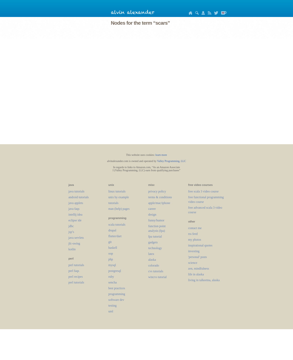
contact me (195, 228)
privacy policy (157, 191)
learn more (161, 154)
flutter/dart (114, 236)
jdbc (71, 226)
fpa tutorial (155, 236)
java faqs (73, 208)
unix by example (118, 197)
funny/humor (156, 220)
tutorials (113, 203)
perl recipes (75, 276)
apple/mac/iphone (159, 203)
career (152, 208)
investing (194, 251)
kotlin (72, 249)
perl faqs (73, 270)
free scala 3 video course (203, 191)
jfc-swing (74, 243)
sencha (112, 282)
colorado (153, 265)
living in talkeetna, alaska (204, 280)
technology (155, 248)
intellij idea (75, 214)
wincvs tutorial (157, 277)
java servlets (76, 237)
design (152, 214)
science (192, 262)
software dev (116, 299)
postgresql (114, 270)
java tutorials (76, 191)
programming (116, 294)
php (110, 259)
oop (110, 253)
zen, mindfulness (198, 268)
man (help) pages (119, 208)
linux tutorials (116, 191)
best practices (116, 288)
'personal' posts (197, 257)
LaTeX (151, 253)
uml (110, 311)
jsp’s (71, 232)
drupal (112, 230)
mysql (112, 265)
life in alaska (196, 274)
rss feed (193, 233)
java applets (75, 203)
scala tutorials (116, 224)
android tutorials (78, 197)
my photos (194, 239)
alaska (152, 259)
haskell (112, 247)
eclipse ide (75, 220)
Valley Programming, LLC (171, 161)
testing (112, 305)
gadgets (153, 242)
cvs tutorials (155, 271)
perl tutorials (76, 265)
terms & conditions (160, 197)
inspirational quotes (200, 245)
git (110, 242)
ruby (111, 276)
